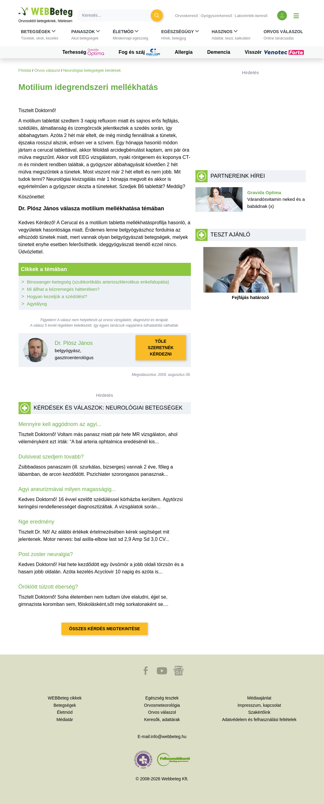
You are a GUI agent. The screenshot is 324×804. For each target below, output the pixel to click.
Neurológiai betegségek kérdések (92, 70)
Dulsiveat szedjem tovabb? (51, 457)
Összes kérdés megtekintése (104, 628)
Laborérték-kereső (251, 15)
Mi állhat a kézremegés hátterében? (63, 289)
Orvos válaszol (47, 70)
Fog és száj (139, 52)
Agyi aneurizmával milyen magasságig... (67, 489)
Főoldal (25, 70)
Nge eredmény (36, 522)
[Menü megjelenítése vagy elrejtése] (296, 15)
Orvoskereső (186, 15)
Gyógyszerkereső (216, 15)
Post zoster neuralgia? (46, 554)
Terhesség (83, 52)
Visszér (275, 52)
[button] (40, 35)
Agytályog (37, 303)
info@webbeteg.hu (168, 736)
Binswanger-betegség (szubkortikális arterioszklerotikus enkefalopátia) (98, 281)
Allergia (184, 52)
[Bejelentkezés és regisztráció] (282, 15)
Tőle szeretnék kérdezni (161, 347)
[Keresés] (117, 15)
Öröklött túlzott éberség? (48, 587)
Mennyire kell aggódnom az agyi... (60, 424)
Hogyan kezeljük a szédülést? (57, 296)
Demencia (218, 52)
